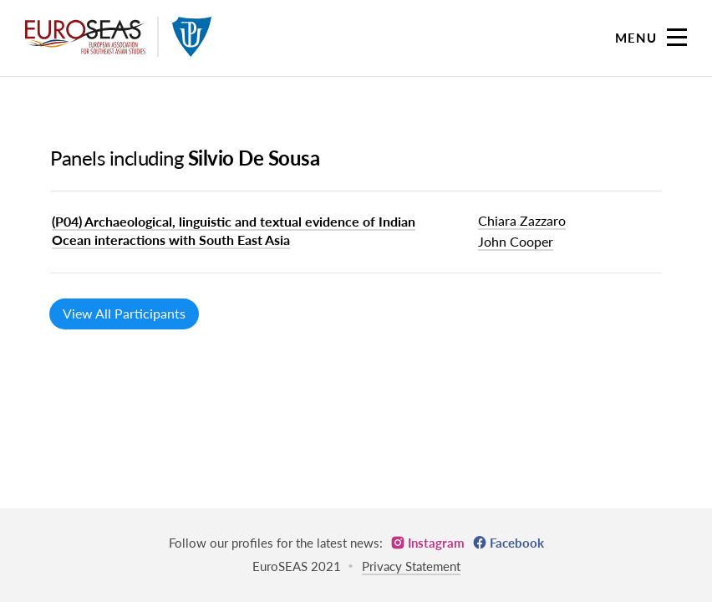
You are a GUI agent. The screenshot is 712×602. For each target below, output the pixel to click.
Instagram (436, 542)
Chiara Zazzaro (522, 220)
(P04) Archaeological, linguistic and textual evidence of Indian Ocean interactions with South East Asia (233, 230)
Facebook (517, 542)
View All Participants (124, 313)
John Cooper (515, 241)
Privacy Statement (411, 566)
